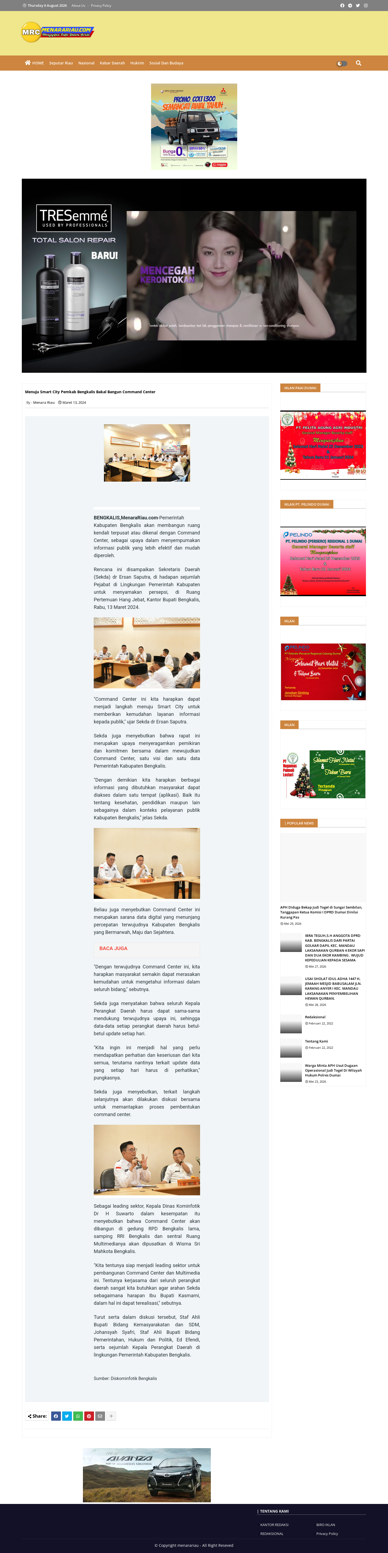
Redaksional (315, 1016)
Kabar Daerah (112, 62)
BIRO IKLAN (325, 1524)
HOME (38, 62)
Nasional (86, 62)
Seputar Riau (61, 62)
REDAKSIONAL (272, 1533)
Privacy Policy (101, 5)
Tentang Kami (316, 1041)
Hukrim (137, 62)
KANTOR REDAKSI (274, 1524)
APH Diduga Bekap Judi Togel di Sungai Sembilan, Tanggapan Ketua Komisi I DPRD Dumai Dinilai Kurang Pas (321, 912)
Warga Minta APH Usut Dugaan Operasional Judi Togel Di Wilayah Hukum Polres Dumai (333, 1070)
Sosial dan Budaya (166, 62)
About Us (79, 5)
